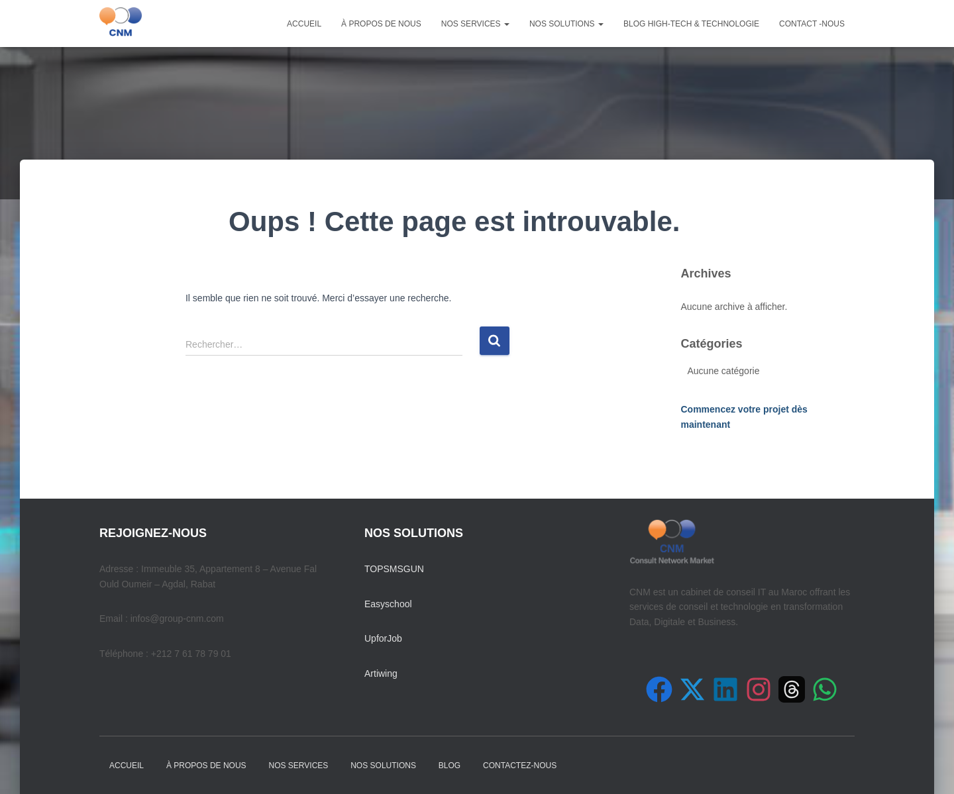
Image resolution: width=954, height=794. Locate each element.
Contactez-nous (519, 765)
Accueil (304, 23)
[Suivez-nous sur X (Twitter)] (692, 689)
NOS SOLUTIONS (566, 23)
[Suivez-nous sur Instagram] (758, 689)
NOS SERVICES (475, 23)
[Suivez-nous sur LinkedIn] (725, 689)
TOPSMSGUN (394, 569)
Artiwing (381, 673)
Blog (449, 765)
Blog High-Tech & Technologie (691, 23)
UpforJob (383, 638)
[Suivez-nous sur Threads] (791, 689)
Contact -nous (812, 23)
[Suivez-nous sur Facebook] (659, 689)
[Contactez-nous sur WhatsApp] (825, 689)
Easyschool (388, 604)
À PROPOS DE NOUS (381, 23)
